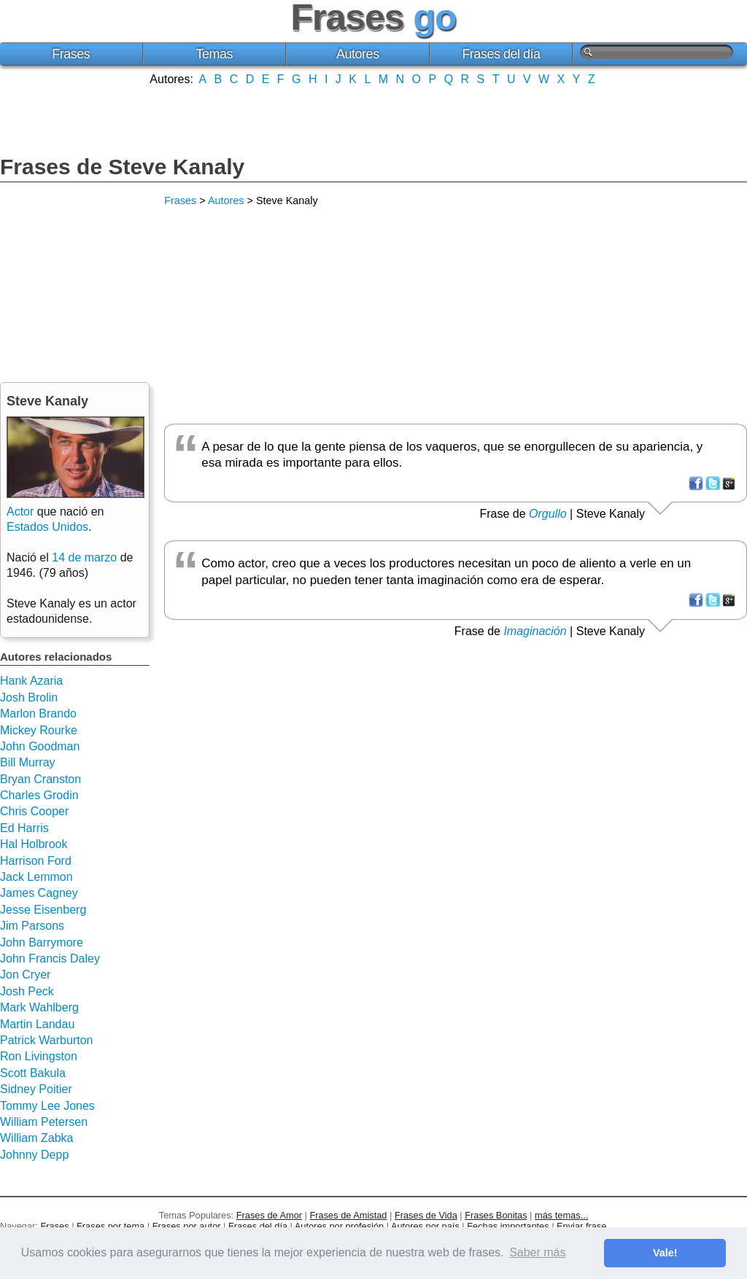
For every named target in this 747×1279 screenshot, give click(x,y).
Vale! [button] (665, 1253)
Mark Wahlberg (39, 1007)
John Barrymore (41, 942)
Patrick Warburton (46, 1040)
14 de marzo (84, 557)
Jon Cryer (25, 974)
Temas (214, 54)
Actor (20, 511)
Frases (71, 54)
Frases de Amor (269, 1215)
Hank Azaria (31, 681)
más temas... (561, 1215)
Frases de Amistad (348, 1215)
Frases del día (501, 54)
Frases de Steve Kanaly (122, 167)
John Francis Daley (50, 958)
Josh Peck (27, 991)
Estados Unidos (47, 527)
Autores (357, 54)
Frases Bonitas (496, 1215)
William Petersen (44, 1122)
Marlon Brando (38, 713)
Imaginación (534, 631)
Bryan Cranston (40, 779)
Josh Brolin (29, 697)
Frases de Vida (426, 1215)
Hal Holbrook (33, 844)
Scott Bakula (33, 1073)
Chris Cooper (34, 811)
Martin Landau (37, 1024)
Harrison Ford (35, 861)
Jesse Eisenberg (43, 909)
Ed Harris (24, 828)
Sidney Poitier (36, 1089)
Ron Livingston (38, 1056)
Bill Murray (27, 762)
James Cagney (39, 893)
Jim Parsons (32, 926)
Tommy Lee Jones (47, 1106)
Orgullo (548, 514)
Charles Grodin (39, 795)
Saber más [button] (537, 1252)
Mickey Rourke (38, 730)
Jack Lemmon (36, 877)
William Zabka (36, 1138)
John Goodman (40, 746)
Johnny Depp (34, 1154)
